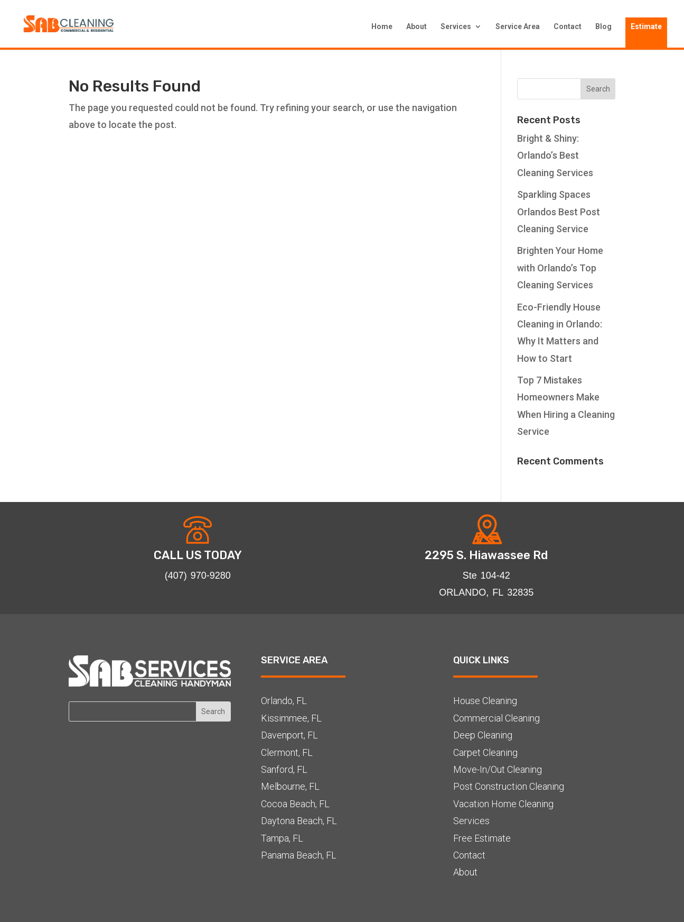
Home (381, 27)
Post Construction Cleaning (508, 786)
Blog (603, 27)
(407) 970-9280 (198, 575)
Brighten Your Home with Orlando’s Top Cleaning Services (560, 267)
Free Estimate (482, 838)
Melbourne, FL (290, 786)
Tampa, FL (282, 838)
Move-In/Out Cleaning (497, 769)
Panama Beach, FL (298, 855)
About (416, 27)
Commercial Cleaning (496, 718)
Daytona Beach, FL (299, 820)
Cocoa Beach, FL (295, 803)
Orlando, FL (284, 700)
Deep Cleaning (482, 735)
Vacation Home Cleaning (503, 803)
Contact (568, 27)
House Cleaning (485, 700)
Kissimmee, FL (291, 718)
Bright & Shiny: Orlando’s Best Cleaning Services (555, 155)
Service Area (517, 27)
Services (456, 27)
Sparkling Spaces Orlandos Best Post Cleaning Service (558, 211)
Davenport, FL (289, 735)
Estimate (646, 26)
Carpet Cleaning (485, 752)
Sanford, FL (284, 769)
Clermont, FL (287, 752)
